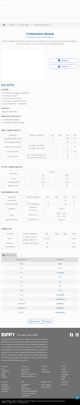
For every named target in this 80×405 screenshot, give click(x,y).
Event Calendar (46, 385)
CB (60, 268)
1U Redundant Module (41, 25)
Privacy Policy (24, 402)
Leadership (24, 372)
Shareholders (5, 389)
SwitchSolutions (4, 376)
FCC (60, 286)
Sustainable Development (29, 391)
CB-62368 (60, 273)
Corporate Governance (5, 386)
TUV (60, 290)
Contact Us (63, 66)
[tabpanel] (40, 288)
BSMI (60, 264)
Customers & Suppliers (28, 393)
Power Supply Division (28, 376)
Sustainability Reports (25, 386)
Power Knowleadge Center (5, 371)
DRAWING (60, 304)
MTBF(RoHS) (60, 312)
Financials (4, 391)
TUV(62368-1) (60, 299)
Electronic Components (28, 374)
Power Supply (24, 25)
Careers (3, 402)
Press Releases (46, 387)
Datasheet (63, 60)
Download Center (64, 375)
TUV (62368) (60, 295)
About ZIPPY (25, 369)
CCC (60, 277)
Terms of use (13, 402)
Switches (44, 369)
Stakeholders (25, 396)
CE (60, 281)
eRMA (63, 379)
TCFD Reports (25, 389)
